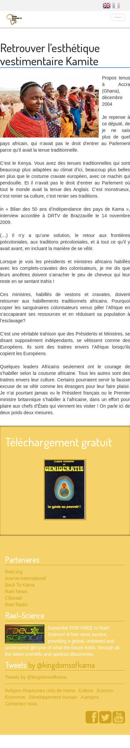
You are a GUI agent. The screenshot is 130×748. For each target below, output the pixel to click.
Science (104, 690)
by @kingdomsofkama (61, 665)
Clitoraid (13, 598)
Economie (15, 697)
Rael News (16, 591)
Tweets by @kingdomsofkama (35, 677)
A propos (90, 697)
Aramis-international (25, 578)
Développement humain (53, 697)
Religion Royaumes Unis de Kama (40, 690)
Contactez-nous (21, 703)
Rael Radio (16, 604)
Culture (85, 690)
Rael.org (13, 571)
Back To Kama (20, 585)
